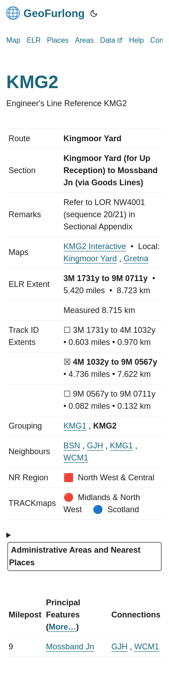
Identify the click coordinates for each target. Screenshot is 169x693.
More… (62, 626)
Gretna (135, 258)
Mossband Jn (70, 646)
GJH (95, 445)
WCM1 (76, 457)
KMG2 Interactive (95, 246)
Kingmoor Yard (90, 258)
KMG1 (75, 425)
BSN (72, 445)
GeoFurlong (45, 13)
